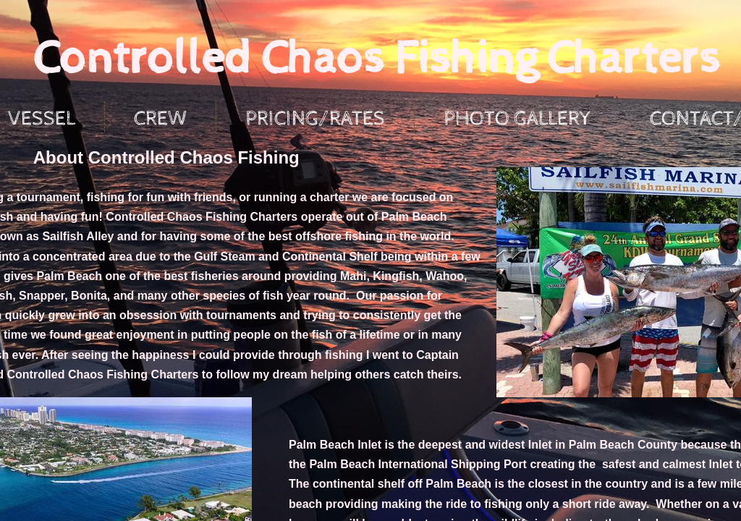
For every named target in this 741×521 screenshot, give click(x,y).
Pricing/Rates (315, 118)
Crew (160, 118)
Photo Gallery (517, 118)
